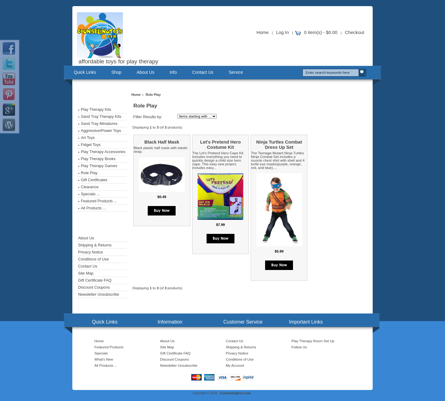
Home (263, 32)
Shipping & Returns (95, 245)
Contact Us (202, 72)
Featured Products (109, 347)
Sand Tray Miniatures (98, 124)
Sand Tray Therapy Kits (99, 116)
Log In (282, 32)
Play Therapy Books (97, 159)
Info (173, 72)
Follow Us (299, 347)
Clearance (88, 187)
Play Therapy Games (97, 166)
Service (236, 72)
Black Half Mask (161, 141)
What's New (103, 359)
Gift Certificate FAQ (95, 280)
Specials (101, 353)
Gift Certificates (93, 180)
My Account (235, 365)
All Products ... (92, 208)
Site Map (85, 273)
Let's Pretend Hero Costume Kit (220, 144)
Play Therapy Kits (94, 109)
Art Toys (86, 138)
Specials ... (89, 194)
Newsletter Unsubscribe (98, 294)
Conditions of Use (93, 259)
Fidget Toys (89, 145)
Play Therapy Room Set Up (312, 341)
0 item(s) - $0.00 (320, 32)
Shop (116, 72)
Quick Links (85, 72)
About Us (145, 72)
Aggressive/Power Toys (99, 131)
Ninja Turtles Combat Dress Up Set (279, 144)
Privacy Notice (90, 252)
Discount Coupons (94, 287)
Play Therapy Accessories (101, 152)
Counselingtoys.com (235, 393)
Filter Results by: (147, 117)
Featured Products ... (97, 201)
